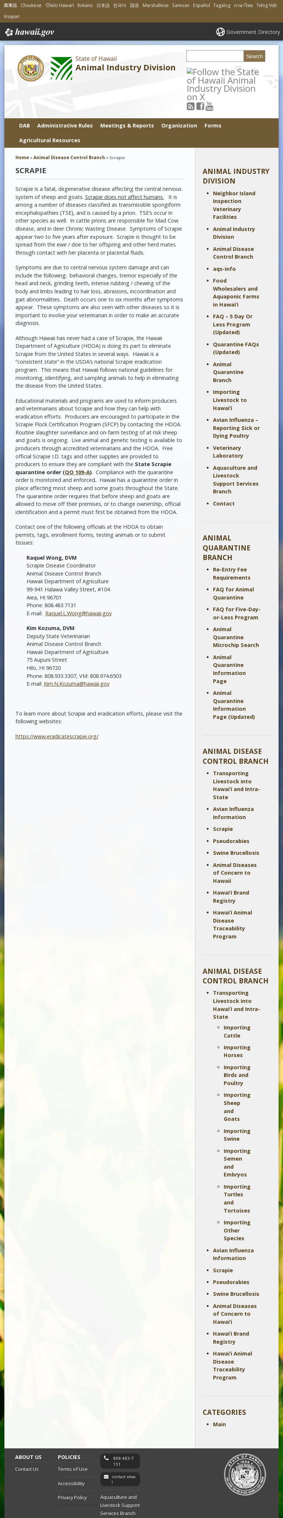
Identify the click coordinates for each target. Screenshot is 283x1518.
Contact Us (27, 1438)
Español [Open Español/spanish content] (201, 5)
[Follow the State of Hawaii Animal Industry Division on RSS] (200, 71)
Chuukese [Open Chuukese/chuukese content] (31, 5)
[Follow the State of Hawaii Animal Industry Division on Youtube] (219, 71)
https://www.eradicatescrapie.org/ (56, 705)
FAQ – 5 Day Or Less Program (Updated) (232, 294)
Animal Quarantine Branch (228, 341)
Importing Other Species (237, 1199)
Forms (213, 95)
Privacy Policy (72, 1467)
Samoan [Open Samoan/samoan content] (180, 5)
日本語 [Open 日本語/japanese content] (103, 5)
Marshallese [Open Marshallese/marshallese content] (156, 5)
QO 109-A (77, 441)
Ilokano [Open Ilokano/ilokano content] (85, 5)
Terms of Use (73, 1438)
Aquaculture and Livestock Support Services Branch (120, 1474)
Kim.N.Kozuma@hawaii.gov (76, 653)
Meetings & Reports (127, 95)
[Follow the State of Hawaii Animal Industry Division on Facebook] (209, 71)
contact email (124, 1449)
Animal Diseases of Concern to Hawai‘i (235, 1283)
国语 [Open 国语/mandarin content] (134, 5)
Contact (224, 472)
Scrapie (223, 798)
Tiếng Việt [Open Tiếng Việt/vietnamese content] (266, 5)
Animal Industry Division (126, 67)
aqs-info (224, 238)
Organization (179, 95)
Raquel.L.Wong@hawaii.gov (78, 582)
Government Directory (253, 31)
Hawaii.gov (29, 32)
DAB (24, 95)
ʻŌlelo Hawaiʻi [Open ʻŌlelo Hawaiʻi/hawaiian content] (59, 5)
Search (254, 56)
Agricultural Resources (49, 109)
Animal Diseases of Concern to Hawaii (235, 842)
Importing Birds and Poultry (237, 1044)
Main (219, 1394)
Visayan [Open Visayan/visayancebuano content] (12, 16)
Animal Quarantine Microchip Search (236, 606)
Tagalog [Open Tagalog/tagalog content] (221, 5)
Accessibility (71, 1452)
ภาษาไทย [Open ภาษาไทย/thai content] (243, 5)
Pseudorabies (231, 810)
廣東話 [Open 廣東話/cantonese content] (10, 5)
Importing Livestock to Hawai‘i (230, 369)
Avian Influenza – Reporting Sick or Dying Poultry (236, 397)
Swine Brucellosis (236, 822)
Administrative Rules (65, 95)
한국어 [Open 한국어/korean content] (119, 5)
